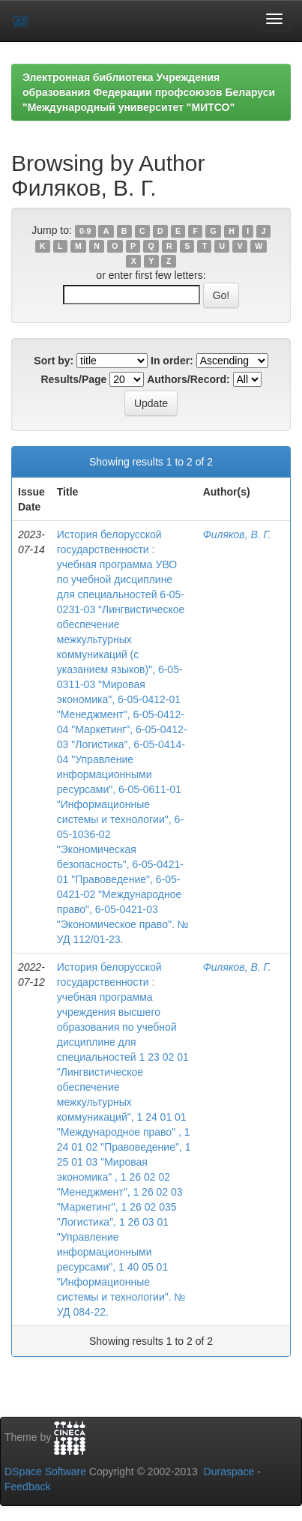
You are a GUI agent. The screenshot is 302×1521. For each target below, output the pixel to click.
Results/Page (73, 379)
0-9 (85, 230)
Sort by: (53, 361)
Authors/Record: (188, 379)
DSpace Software (45, 1472)
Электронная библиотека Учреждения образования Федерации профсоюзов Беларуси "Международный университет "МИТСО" (148, 92)
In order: (172, 361)
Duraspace (229, 1472)
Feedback (27, 1487)
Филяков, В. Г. (237, 534)
